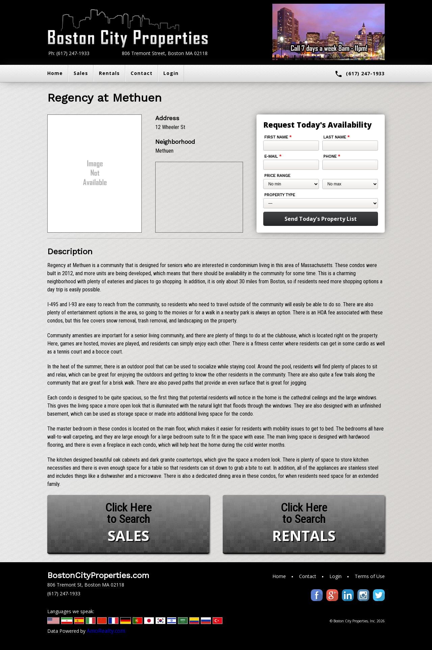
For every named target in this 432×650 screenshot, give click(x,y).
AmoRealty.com (106, 630)
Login (171, 73)
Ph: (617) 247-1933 (68, 53)
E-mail (272, 156)
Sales (81, 73)
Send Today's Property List (321, 219)
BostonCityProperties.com (98, 575)
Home (55, 73)
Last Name (336, 137)
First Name (278, 137)
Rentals (109, 73)
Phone (331, 156)
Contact (142, 73)
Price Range (277, 175)
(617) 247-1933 (359, 74)
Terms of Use (370, 576)
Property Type (279, 194)
